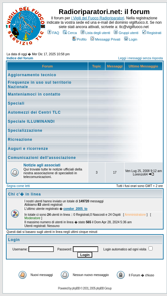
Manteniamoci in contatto (34, 94)
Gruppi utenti (126, 33)
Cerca (70, 33)
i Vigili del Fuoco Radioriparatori (97, 18)
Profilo (79, 39)
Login (130, 39)
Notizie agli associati (41, 165)
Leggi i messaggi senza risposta (140, 58)
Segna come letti (18, 186)
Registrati (151, 33)
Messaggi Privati (105, 39)
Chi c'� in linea (24, 194)
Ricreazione (20, 139)
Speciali (16, 103)
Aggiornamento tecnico (32, 75)
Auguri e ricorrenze (28, 148)
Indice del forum (20, 58)
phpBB (76, 288)
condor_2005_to (75, 208)
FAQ (53, 33)
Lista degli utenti (95, 33)
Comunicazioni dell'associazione (42, 157)
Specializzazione (25, 130)
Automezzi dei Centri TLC (34, 112)
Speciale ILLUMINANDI (31, 121)
